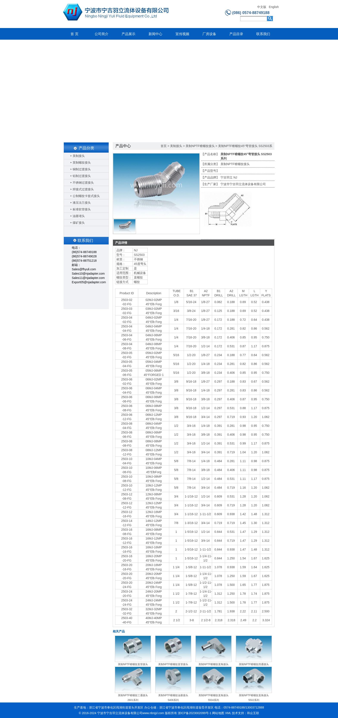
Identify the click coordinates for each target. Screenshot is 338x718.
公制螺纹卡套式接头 (86, 196)
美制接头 (79, 156)
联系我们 (263, 34)
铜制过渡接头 (82, 169)
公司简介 (101, 34)
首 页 (74, 34)
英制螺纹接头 (82, 162)
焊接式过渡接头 (83, 189)
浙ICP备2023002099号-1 (194, 713)
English (274, 7)
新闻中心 (155, 34)
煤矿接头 (79, 222)
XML (228, 713)
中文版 (261, 7)
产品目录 (236, 34)
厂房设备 (209, 34)
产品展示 (128, 34)
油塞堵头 (79, 216)
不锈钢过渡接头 (83, 182)
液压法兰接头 (82, 202)
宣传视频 (182, 34)
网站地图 (218, 713)
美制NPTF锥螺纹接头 (200, 146)
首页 (164, 146)
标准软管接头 (82, 209)
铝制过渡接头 (82, 176)
